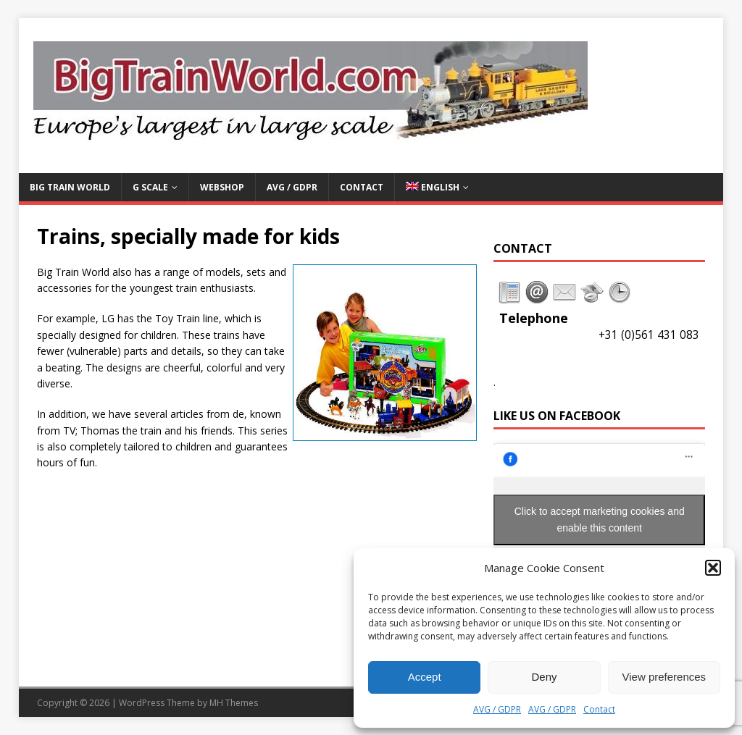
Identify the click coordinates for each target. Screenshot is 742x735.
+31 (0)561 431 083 (649, 335)
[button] (713, 567)
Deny (543, 677)
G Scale (150, 187)
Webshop (222, 187)
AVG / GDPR (497, 709)
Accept (424, 677)
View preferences (664, 677)
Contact (599, 709)
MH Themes (233, 703)
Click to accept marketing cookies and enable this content (599, 519)
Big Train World (70, 187)
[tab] (509, 292)
